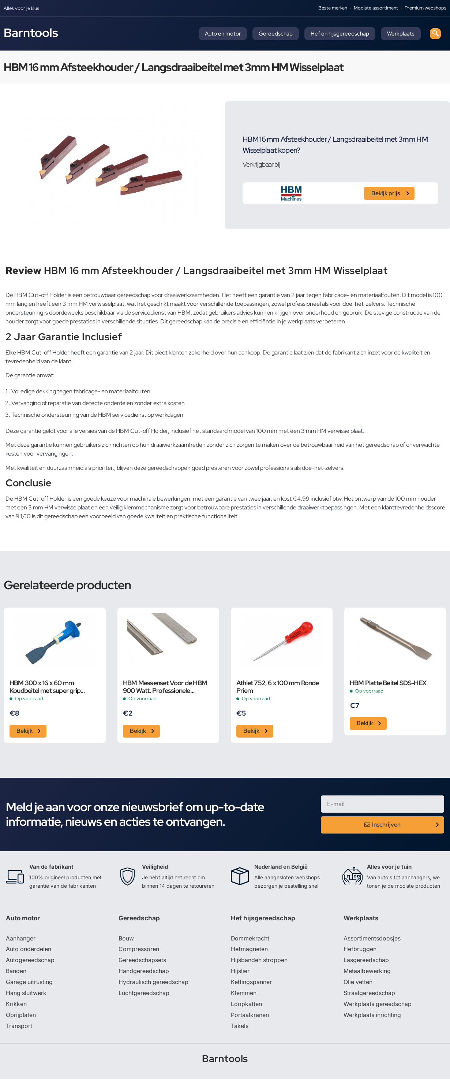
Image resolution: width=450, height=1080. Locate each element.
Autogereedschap (30, 961)
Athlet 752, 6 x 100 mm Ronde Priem (277, 686)
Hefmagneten (249, 950)
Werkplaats (401, 33)
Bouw (126, 939)
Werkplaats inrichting (372, 1016)
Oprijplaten (21, 1016)
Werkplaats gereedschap (378, 1005)
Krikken (16, 1005)
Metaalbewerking (367, 972)
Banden (16, 972)
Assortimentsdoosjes (372, 939)
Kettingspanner (251, 983)
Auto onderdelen (29, 950)
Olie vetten (358, 983)
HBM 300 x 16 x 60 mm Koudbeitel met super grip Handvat (45, 686)
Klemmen (243, 994)
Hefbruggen (360, 950)
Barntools (31, 32)
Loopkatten (246, 1005)
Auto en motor (223, 33)
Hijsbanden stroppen (259, 961)
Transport (19, 1027)
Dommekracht (250, 939)
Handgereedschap (144, 972)
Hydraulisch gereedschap (154, 983)
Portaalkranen (250, 1016)
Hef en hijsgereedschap (340, 33)
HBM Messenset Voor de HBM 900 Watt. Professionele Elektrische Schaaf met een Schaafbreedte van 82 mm (165, 686)
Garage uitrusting (29, 983)
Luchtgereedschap (144, 994)
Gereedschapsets (142, 961)
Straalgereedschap (369, 994)
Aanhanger (20, 939)
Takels (239, 1027)
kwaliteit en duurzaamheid (50, 468)
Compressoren (139, 950)
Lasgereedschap (366, 961)
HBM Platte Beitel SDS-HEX (388, 683)
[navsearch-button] (435, 33)
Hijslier (240, 972)
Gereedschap (276, 33)
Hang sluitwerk (26, 994)
